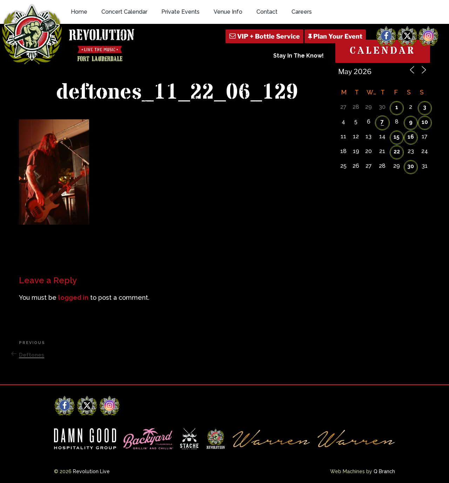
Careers (301, 11)
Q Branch (384, 471)
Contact (266, 11)
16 (411, 136)
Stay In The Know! (298, 55)
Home (79, 11)
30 (410, 166)
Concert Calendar (124, 11)
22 (397, 151)
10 (425, 122)
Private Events (180, 11)
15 (397, 136)
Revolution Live (91, 471)
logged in (73, 297)
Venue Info (228, 11)
